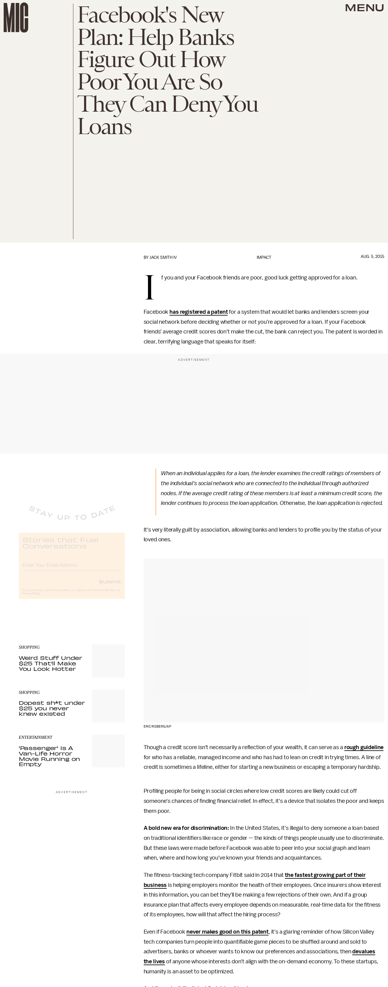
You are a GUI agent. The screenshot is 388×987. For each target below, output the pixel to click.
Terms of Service (103, 595)
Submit (110, 586)
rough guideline (364, 747)
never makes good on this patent (227, 932)
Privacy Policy (31, 598)
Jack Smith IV (163, 257)
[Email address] (71, 569)
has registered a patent (198, 312)
